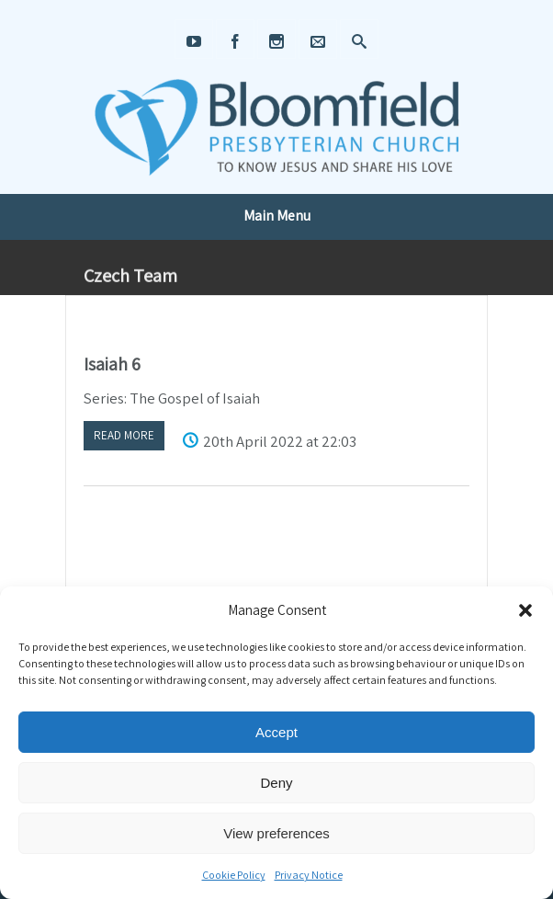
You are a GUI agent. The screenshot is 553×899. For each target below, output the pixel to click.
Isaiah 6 (112, 364)
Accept (276, 732)
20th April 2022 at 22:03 (279, 441)
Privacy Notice (309, 875)
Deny (276, 783)
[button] (525, 610)
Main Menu (276, 215)
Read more (124, 435)
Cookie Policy (233, 875)
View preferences (276, 833)
